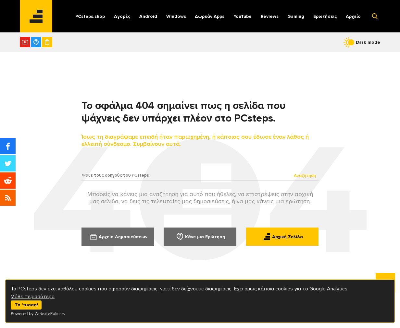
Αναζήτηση (305, 175)
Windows (176, 16)
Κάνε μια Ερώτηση (200, 236)
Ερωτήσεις (325, 16)
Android (148, 16)
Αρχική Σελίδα (282, 236)
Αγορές (122, 16)
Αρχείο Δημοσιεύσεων (117, 236)
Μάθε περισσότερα (33, 296)
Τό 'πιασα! (26, 305)
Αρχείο (353, 16)
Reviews (270, 16)
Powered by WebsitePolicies (38, 313)
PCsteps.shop (90, 16)
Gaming (295, 16)
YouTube (242, 16)
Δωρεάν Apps (209, 16)
